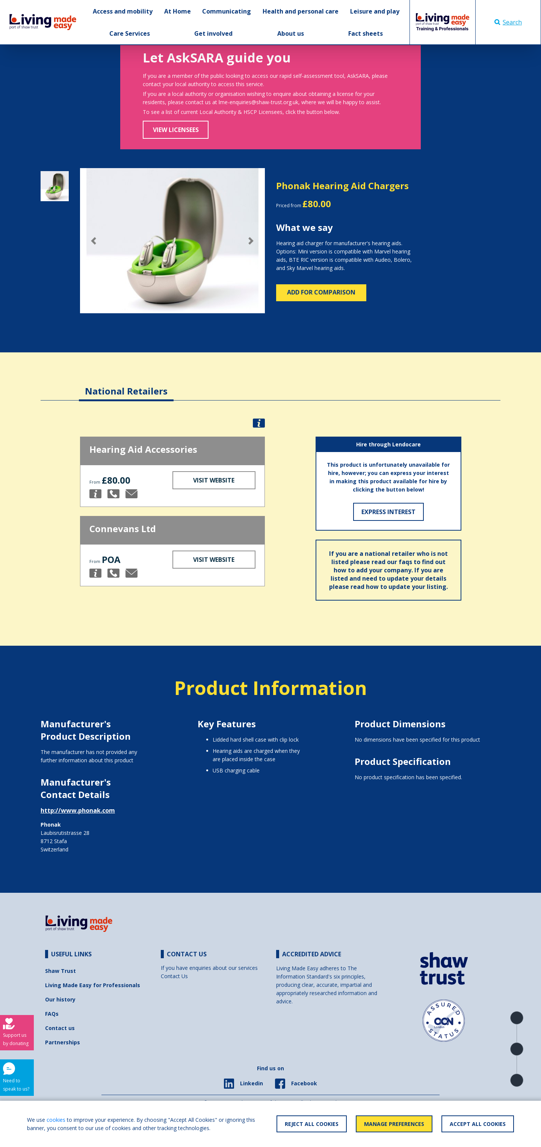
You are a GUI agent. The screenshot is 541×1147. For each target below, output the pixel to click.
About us (290, 33)
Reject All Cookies (312, 1123)
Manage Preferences (394, 1123)
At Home (177, 11)
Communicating (226, 11)
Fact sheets (365, 33)
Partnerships (62, 1042)
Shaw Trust (60, 970)
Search (508, 22)
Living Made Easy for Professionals (92, 985)
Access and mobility (123, 11)
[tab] (126, 385)
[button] (94, 241)
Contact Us (174, 976)
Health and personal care (301, 11)
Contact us (60, 1028)
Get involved (213, 33)
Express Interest (388, 512)
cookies (56, 1119)
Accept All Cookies (478, 1123)
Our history (60, 999)
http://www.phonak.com (78, 810)
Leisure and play (374, 11)
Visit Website (213, 480)
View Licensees (176, 130)
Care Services (129, 33)
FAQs (52, 1013)
